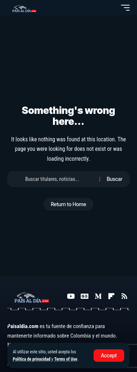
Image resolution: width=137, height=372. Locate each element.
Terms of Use (65, 359)
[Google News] (84, 296)
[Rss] (124, 296)
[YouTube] (70, 296)
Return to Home (68, 204)
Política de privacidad (31, 359)
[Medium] (98, 296)
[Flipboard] (111, 296)
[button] (109, 355)
